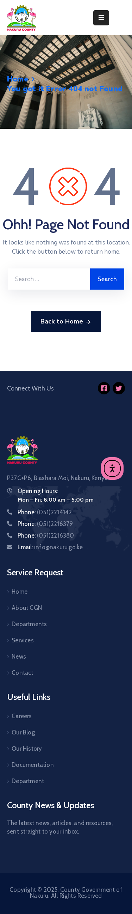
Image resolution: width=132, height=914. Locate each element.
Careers (22, 716)
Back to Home (66, 321)
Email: (50, 547)
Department (28, 781)
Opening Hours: (38, 491)
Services (23, 640)
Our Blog (23, 732)
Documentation (33, 764)
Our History (27, 748)
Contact (22, 672)
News (19, 656)
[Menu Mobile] (101, 17)
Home (17, 79)
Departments (29, 624)
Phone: (45, 512)
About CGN (27, 607)
